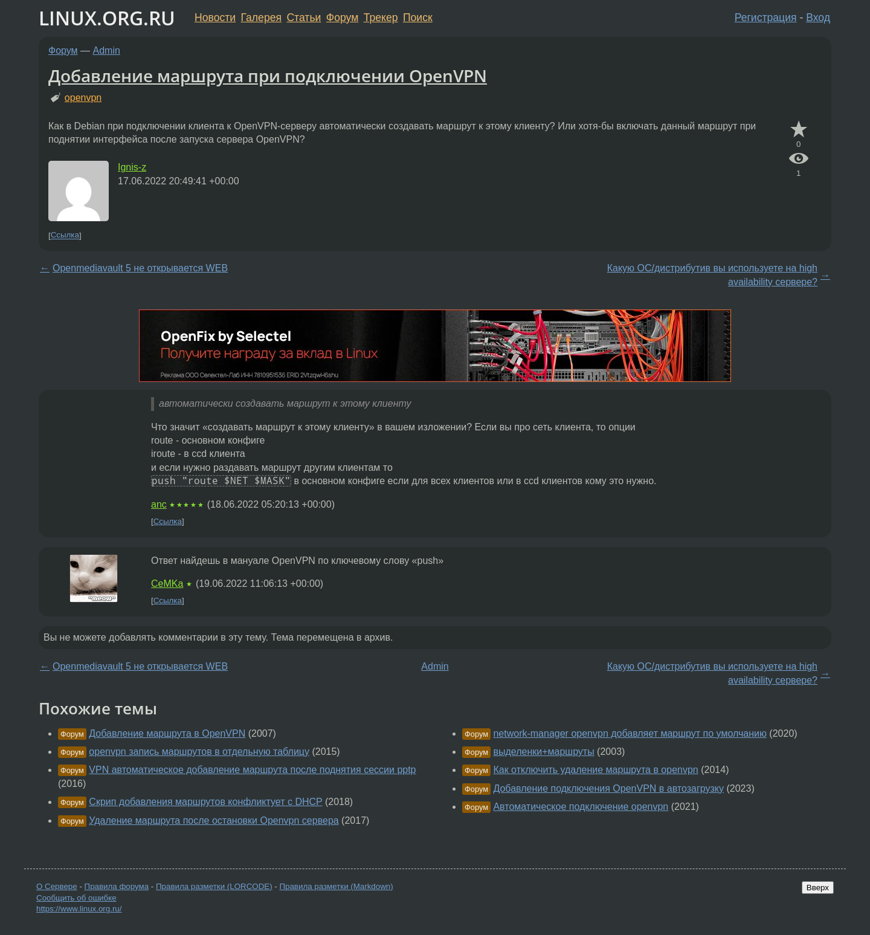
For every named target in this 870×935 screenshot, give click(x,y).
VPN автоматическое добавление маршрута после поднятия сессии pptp (252, 770)
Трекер (381, 17)
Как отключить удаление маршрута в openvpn (595, 770)
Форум (342, 17)
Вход (818, 17)
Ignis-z (132, 167)
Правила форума (117, 886)
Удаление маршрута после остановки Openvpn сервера (213, 820)
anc (159, 504)
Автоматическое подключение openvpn (580, 806)
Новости (215, 17)
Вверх (818, 887)
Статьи (303, 17)
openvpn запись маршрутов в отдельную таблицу (199, 751)
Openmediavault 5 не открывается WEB (140, 268)
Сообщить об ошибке (76, 897)
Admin (106, 50)
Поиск (418, 17)
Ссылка (65, 235)
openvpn (83, 97)
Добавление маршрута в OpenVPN (167, 733)
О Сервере (56, 886)
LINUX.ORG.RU (107, 18)
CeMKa (167, 583)
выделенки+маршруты (543, 751)
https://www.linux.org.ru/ (78, 908)
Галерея (261, 17)
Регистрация (766, 17)
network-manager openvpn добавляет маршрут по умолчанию (629, 733)
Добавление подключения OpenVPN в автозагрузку (608, 788)
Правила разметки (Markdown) (336, 886)
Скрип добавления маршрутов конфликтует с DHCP (205, 802)
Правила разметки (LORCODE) (214, 886)
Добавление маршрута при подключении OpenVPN (267, 75)
